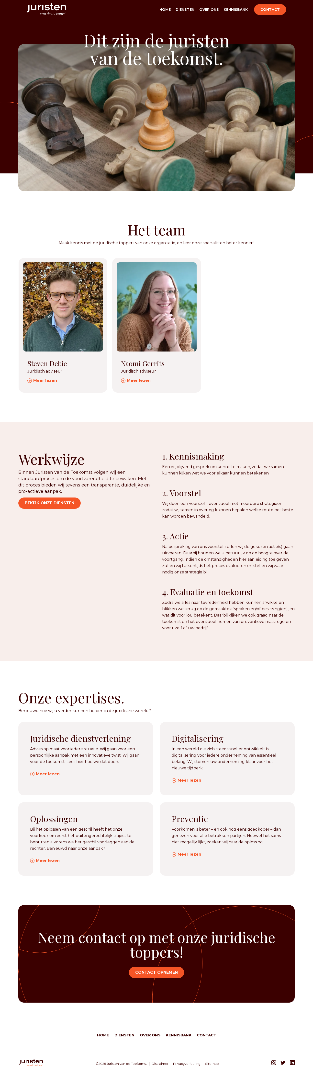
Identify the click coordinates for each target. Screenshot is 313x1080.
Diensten (185, 9)
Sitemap (212, 1064)
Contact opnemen (156, 972)
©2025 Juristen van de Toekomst (121, 1064)
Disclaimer (160, 1064)
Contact (270, 9)
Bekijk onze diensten (49, 503)
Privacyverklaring (187, 1064)
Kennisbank (236, 9)
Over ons (209, 9)
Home (165, 9)
